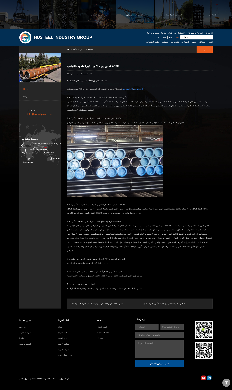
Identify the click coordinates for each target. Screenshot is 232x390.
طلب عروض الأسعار (159, 363)
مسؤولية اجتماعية (65, 355)
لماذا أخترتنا (166, 33)
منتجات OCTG (103, 333)
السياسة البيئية (64, 349)
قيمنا (194, 42)
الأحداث (209, 33)
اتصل (210, 42)
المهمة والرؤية (25, 344)
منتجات (100, 320)
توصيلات (100, 338)
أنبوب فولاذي (102, 327)
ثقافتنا (21, 338)
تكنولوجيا (175, 42)
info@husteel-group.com (39, 114)
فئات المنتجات (153, 42)
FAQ (25, 96)
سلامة (21, 349)
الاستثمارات (179, 33)
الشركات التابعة (25, 333)
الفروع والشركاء (195, 33)
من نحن (22, 327)
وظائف (202, 42)
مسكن (82, 49)
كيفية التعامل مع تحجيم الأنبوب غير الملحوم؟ (160, 303)
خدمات (165, 42)
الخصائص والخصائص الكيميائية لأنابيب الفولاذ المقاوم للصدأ (93, 303)
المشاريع (185, 42)
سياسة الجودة (63, 333)
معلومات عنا (153, 33)
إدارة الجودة (62, 338)
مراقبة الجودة (63, 344)
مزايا (60, 327)
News (90, 49)
